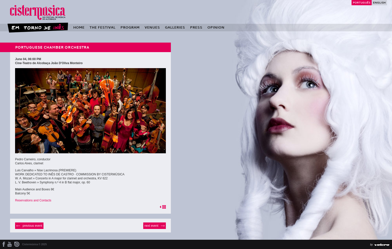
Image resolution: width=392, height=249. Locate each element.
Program (129, 27)
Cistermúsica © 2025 (34, 244)
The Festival (102, 27)
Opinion (215, 27)
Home (78, 27)
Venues (152, 27)
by (371, 244)
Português (361, 2)
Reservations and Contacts (33, 200)
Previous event (32, 225)
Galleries (175, 27)
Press (196, 27)
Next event (151, 225)
